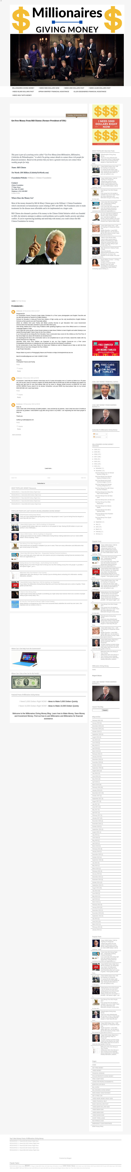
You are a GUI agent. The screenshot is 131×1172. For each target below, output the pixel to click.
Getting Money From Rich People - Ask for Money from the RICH (39, 563)
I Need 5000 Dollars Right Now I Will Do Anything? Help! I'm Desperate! (109, 641)
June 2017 (95, 807)
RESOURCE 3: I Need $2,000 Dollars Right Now (25, 498)
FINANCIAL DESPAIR (98, 1073)
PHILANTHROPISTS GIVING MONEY (102, 1076)
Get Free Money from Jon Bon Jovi (104, 499)
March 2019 (95, 751)
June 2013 (95, 921)
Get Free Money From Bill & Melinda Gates (103, 510)
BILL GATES (95, 1087)
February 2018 (96, 787)
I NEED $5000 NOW (97, 1109)
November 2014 (96, 879)
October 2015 (96, 857)
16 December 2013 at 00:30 (31, 404)
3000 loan (21, 1168)
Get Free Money (21, 301)
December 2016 (96, 821)
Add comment (16, 434)
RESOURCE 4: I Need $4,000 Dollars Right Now (25, 501)
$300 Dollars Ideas (20, 1166)
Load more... (48, 468)
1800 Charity (13, 1168)
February (98, 531)
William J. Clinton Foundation (39, 178)
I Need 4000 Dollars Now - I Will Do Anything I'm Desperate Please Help (110, 227)
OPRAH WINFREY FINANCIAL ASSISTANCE (53, 91)
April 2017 (95, 812)
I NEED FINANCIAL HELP (99, 1101)
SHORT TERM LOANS (98, 1118)
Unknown (19, 311)
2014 (95, 464)
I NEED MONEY (96, 1070)
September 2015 (96, 860)
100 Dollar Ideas (49, 1166)
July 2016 (95, 835)
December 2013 (96, 910)
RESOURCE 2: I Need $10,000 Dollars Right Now (26, 495)
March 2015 (95, 868)
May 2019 (95, 745)
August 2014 (95, 888)
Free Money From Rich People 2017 (30, 543)
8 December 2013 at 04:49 (31, 378)
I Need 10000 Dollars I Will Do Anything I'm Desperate (36, 534)
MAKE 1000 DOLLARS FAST (100, 1104)
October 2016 (96, 826)
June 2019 (95, 742)
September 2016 (96, 829)
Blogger (69, 1158)
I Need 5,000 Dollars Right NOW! (33, 701)
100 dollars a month (58, 1166)
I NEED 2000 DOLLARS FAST (74, 88)
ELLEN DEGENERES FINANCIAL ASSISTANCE (90, 91)
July (97, 524)
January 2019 (96, 756)
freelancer (19, 404)
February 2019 (96, 754)
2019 (95, 452)
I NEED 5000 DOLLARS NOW (49, 88)
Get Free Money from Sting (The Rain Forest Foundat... (104, 492)
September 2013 (96, 916)
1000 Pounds (103, 1166)
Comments (97, 437)
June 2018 (95, 776)
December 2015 (96, 854)
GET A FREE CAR (97, 1095)
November (99, 470)
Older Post (83, 477)
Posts (95, 434)
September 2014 (96, 885)
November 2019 (96, 728)
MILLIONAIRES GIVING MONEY (23, 88)
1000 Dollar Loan (80, 1166)
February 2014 (96, 904)
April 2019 (95, 748)
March (97, 529)
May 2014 (95, 896)
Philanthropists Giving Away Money (30, 514)
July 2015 (95, 863)
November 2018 (96, 762)
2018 (95, 454)
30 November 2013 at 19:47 (31, 311)
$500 (27, 1166)
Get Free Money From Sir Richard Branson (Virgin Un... (104, 473)
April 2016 (95, 843)
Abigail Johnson (62, 1168)
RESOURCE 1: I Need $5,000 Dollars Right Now (25, 492)
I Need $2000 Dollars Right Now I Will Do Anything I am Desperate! (39, 582)
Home (48, 477)
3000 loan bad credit (29, 1168)
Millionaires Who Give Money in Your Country (33, 572)
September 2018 (96, 768)
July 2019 (95, 740)
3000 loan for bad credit (40, 1168)
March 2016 (95, 846)
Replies (20, 368)
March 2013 (95, 924)
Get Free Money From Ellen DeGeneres (103, 502)
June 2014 (95, 893)
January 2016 (96, 851)
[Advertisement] (48, 109)
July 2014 (95, 890)
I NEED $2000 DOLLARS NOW (101, 1107)
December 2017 (96, 793)
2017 (95, 456)
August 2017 (95, 801)
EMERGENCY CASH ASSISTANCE (102, 1123)
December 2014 (96, 877)
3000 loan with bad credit (52, 1168)
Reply (18, 364)
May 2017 (95, 809)
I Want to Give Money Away (28, 592)
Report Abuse (97, 675)
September (99, 522)
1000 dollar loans (111, 1166)
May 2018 (95, 779)
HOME (94, 1065)
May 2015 (95, 865)
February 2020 (96, 720)
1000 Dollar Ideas (69, 1166)
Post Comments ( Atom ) (52, 483)
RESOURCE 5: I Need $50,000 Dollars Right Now (26, 504)
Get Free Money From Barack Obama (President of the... (103, 477)
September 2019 (96, 734)
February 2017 (96, 815)
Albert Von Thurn (70, 1168)
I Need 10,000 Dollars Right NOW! (32, 706)
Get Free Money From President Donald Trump (104, 514)
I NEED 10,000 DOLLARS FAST (99, 88)
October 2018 (96, 765)
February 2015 (96, 871)
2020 (95, 449)
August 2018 (95, 770)
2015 (95, 461)
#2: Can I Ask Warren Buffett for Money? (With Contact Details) (109, 214)
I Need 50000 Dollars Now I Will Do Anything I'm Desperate (37, 524)
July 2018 (95, 773)
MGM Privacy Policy (97, 1126)
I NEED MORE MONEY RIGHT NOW (102, 1098)
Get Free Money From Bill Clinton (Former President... (104, 489)
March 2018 (95, 784)
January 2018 (96, 790)
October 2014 (96, 882)
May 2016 (95, 840)
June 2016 (95, 837)
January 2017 (96, 818)
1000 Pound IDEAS (95, 1166)
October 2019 (96, 731)
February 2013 (96, 927)
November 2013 (96, 913)
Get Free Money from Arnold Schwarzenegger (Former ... (103, 481)
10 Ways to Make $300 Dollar (37, 1166)
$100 (11, 1166)
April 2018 (95, 782)
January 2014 (96, 907)
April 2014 (95, 899)
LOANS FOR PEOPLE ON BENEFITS (102, 1081)
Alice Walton (77, 1168)
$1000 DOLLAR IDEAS (98, 1084)
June (97, 526)
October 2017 (96, 795)
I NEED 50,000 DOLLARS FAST (23, 91)
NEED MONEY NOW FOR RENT (101, 1093)
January (98, 534)
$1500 (14, 1166)
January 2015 (96, 874)
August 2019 (95, 737)
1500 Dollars (118, 1166)
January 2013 (96, 930)
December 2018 (96, 759)
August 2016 (95, 832)
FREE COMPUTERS (98, 1079)
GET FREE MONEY (97, 1068)
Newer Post (14, 477)
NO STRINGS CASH (98, 1121)
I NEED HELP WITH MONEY (22, 95)
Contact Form (15, 193)
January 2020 (96, 723)
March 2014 (95, 902)
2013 (95, 466)
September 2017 (96, 798)
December (99, 468)
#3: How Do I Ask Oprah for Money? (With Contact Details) (37, 601)
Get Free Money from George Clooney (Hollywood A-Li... (103, 485)
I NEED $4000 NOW (97, 1112)
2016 (95, 459)
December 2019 (96, 726)
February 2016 (96, 849)
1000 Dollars (87, 1166)
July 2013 (95, 918)
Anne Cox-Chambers (85, 1168)
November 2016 (96, 823)
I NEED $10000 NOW (98, 1115)
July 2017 (95, 804)
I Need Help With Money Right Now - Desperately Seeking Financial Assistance (43, 553)
